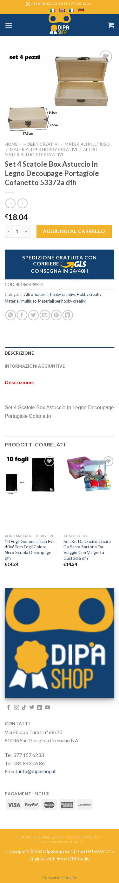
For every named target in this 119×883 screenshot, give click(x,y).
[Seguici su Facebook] (8, 708)
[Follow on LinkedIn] (39, 708)
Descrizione (19, 353)
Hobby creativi (41, 144)
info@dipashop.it (37, 771)
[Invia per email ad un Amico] (45, 315)
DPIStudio (79, 858)
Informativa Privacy (60, 842)
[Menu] (8, 25)
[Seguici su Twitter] (31, 708)
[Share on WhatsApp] (10, 315)
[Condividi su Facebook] (22, 315)
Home (11, 144)
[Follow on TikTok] (24, 708)
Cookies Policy (84, 837)
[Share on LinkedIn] (68, 315)
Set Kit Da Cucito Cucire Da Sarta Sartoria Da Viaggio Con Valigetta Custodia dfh (87, 550)
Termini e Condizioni (40, 837)
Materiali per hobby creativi (43, 149)
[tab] (59, 353)
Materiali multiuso (87, 144)
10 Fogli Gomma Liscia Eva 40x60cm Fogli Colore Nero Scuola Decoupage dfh (30, 550)
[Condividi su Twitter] (33, 315)
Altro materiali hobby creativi (51, 152)
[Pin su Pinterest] (56, 315)
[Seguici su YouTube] (47, 708)
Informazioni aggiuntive (35, 366)
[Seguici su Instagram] (16, 708)
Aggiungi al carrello (74, 231)
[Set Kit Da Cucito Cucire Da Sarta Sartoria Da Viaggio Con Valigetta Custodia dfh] (89, 474)
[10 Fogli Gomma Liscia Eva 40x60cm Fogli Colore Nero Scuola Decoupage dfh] (30, 475)
